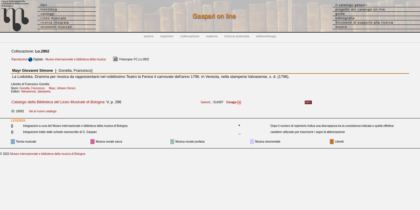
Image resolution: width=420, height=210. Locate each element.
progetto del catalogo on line (360, 9)
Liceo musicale (53, 18)
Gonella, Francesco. (34, 88)
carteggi (48, 13)
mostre (341, 27)
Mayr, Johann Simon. (64, 88)
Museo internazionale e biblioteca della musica (76, 59)
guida (340, 13)
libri (44, 5)
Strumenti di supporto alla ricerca (364, 22)
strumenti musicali (56, 27)
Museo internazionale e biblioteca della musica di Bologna (47, 153)
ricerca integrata (55, 22)
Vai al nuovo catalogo (43, 111)
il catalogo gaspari (351, 5)
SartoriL (206, 102)
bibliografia (345, 18)
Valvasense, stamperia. (37, 91)
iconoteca (49, 9)
